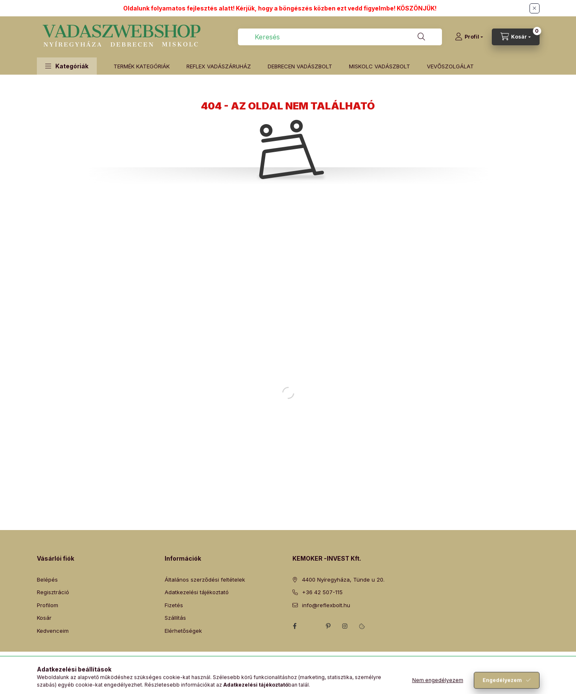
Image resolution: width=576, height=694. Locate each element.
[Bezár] (535, 8)
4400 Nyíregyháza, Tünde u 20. (343, 579)
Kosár (44, 617)
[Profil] (469, 37)
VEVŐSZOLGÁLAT (450, 66)
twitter (311, 626)
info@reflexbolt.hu (326, 605)
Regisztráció (53, 592)
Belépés (47, 579)
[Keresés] (421, 37)
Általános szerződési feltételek (205, 579)
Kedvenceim (53, 630)
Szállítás (175, 617)
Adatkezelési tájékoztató (197, 592)
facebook (295, 626)
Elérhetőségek (183, 630)
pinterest (328, 626)
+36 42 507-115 (322, 592)
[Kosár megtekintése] (516, 37)
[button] (67, 66)
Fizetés (174, 605)
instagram (345, 626)
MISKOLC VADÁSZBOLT (379, 66)
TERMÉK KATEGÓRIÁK (142, 66)
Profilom (47, 605)
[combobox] (340, 37)
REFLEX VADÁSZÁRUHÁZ (218, 66)
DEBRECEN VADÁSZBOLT (300, 66)
